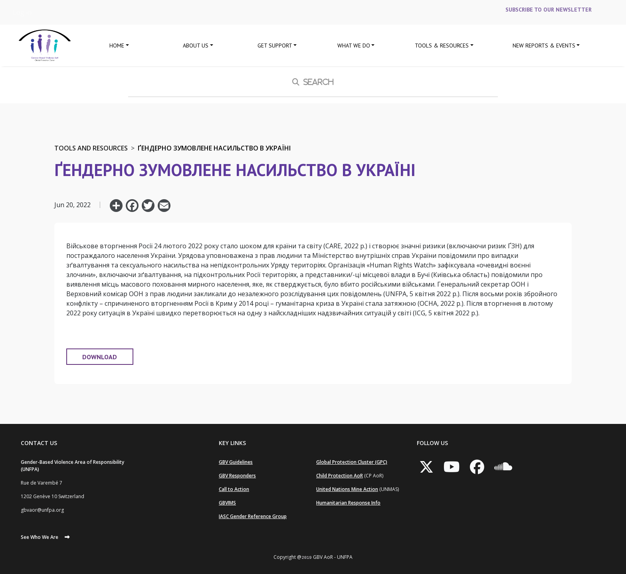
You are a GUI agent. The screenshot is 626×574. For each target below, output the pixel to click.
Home (116, 45)
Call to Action (234, 489)
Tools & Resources (442, 45)
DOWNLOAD (99, 357)
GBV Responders (237, 475)
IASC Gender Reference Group (253, 516)
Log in (22, 12)
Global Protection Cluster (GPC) (351, 462)
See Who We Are (39, 537)
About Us (195, 45)
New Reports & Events (544, 45)
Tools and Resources (91, 148)
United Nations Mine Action (347, 489)
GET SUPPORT (275, 45)
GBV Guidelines (236, 462)
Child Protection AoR (339, 475)
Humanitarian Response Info (348, 502)
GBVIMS (227, 502)
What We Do (353, 45)
